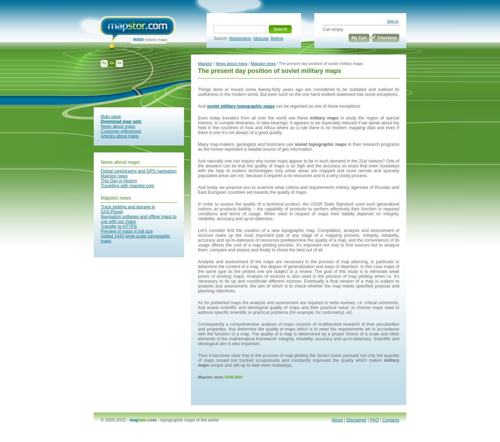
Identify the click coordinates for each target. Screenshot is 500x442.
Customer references (121, 131)
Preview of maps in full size (127, 231)
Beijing (277, 38)
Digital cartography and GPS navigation (138, 171)
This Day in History (119, 180)
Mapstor (205, 63)
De (119, 63)
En (112, 63)
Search (280, 29)
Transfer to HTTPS (119, 226)
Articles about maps (120, 136)
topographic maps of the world (189, 420)
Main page (111, 116)
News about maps (118, 126)
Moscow (260, 38)
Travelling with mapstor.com (127, 185)
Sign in (393, 21)
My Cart (359, 37)
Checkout (387, 37)
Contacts (390, 420)
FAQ (374, 420)
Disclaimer (356, 420)
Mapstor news (114, 176)
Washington (240, 38)
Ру (104, 63)
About (337, 420)
